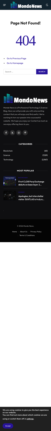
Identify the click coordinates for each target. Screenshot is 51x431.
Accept (7, 426)
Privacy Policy (35, 231)
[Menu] (4, 5)
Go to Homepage (15, 63)
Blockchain (8, 151)
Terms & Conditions (27, 235)
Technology (8, 159)
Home (14, 231)
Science (6, 155)
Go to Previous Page (16, 58)
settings (30, 419)
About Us (23, 231)
